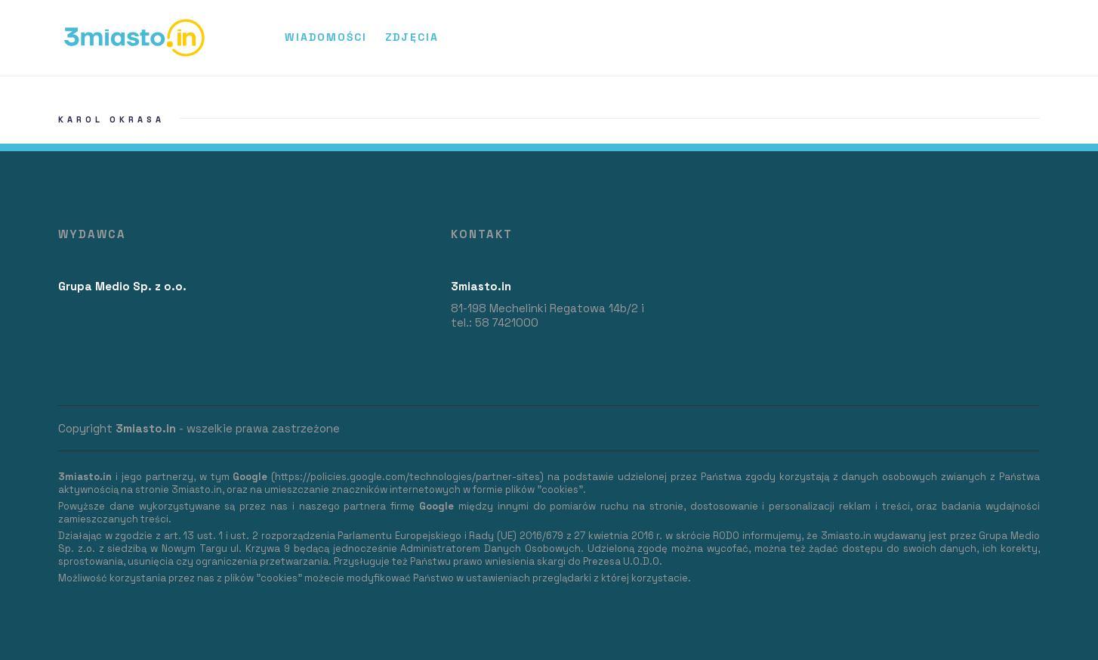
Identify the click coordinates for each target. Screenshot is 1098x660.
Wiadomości (326, 37)
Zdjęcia (412, 37)
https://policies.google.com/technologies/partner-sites (407, 476)
